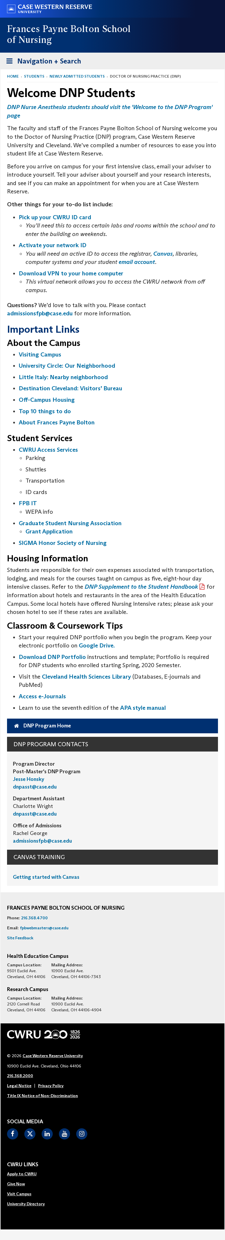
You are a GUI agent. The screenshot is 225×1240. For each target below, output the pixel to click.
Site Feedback (20, 938)
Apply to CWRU (22, 1174)
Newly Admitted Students (77, 76)
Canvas (163, 253)
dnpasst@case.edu (35, 787)
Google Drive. (97, 645)
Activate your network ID (52, 245)
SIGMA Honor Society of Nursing (63, 542)
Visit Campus (19, 1194)
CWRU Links (22, 1165)
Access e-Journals (42, 696)
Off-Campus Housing (47, 399)
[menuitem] (26, 1174)
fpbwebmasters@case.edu (44, 928)
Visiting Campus (40, 354)
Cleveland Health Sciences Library (86, 676)
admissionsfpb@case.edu (40, 313)
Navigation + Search (42, 62)
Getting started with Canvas (46, 877)
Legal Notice (19, 1085)
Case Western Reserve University (53, 1055)
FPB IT (28, 503)
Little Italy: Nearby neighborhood (63, 377)
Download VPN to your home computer (71, 273)
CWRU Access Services (48, 449)
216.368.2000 (20, 1075)
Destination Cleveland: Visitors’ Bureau (70, 388)
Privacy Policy (51, 1085)
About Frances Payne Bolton (57, 422)
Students (34, 76)
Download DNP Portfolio (52, 656)
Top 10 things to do (45, 411)
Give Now (16, 1184)
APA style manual (143, 707)
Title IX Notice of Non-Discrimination (42, 1095)
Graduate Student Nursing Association (70, 523)
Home (13, 76)
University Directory (26, 1203)
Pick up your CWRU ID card (56, 217)
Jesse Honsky (28, 779)
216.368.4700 (34, 918)
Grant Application (49, 531)
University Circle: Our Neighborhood (67, 365)
